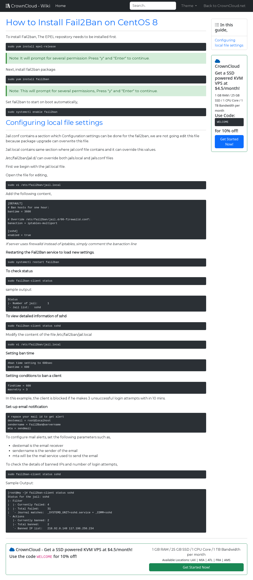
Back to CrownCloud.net (225, 6)
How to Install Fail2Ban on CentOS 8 (82, 22)
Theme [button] (187, 6)
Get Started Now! (229, 142)
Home (61, 5)
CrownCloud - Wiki (28, 5)
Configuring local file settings (54, 122)
